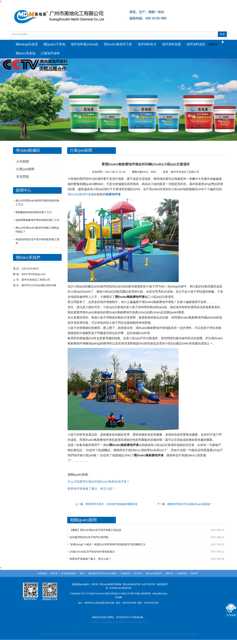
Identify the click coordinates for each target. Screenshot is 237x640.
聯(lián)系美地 (25, 53)
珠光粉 (137, 573)
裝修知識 (125, 573)
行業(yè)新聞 (25, 169)
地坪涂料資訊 (195, 44)
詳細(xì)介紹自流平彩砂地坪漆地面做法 (92, 551)
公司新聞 (22, 162)
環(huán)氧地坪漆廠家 (82, 194)
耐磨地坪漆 (113, 194)
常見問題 (22, 177)
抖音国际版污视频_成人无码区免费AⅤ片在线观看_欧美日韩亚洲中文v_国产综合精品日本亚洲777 (134, 634)
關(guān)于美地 (54, 44)
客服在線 (212, 44)
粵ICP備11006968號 (141, 594)
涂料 (82, 573)
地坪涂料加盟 (171, 44)
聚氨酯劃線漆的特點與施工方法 (33, 212)
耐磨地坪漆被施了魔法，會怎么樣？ (90, 559)
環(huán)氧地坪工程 (118, 44)
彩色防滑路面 (68, 573)
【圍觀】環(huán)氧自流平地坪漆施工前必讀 (95, 530)
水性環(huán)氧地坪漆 (120, 588)
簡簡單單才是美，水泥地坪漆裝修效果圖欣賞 (111, 504)
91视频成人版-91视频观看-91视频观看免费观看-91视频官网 (118, 622)
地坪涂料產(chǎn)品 (85, 44)
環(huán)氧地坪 (153, 573)
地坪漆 (53, 573)
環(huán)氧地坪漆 (131, 584)
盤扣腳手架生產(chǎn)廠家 (102, 573)
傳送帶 (194, 573)
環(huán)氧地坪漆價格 (110, 584)
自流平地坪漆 (148, 584)
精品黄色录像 (190, 634)
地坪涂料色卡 (147, 44)
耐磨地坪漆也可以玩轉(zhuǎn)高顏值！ (190, 504)
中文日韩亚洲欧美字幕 (75, 634)
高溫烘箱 (182, 573)
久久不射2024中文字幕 (51, 634)
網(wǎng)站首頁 (27, 44)
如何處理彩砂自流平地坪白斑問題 (89, 537)
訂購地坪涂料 (50, 53)
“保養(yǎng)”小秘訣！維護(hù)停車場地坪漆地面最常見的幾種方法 (108, 544)
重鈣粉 (169, 573)
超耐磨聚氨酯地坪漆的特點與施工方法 (37, 220)
